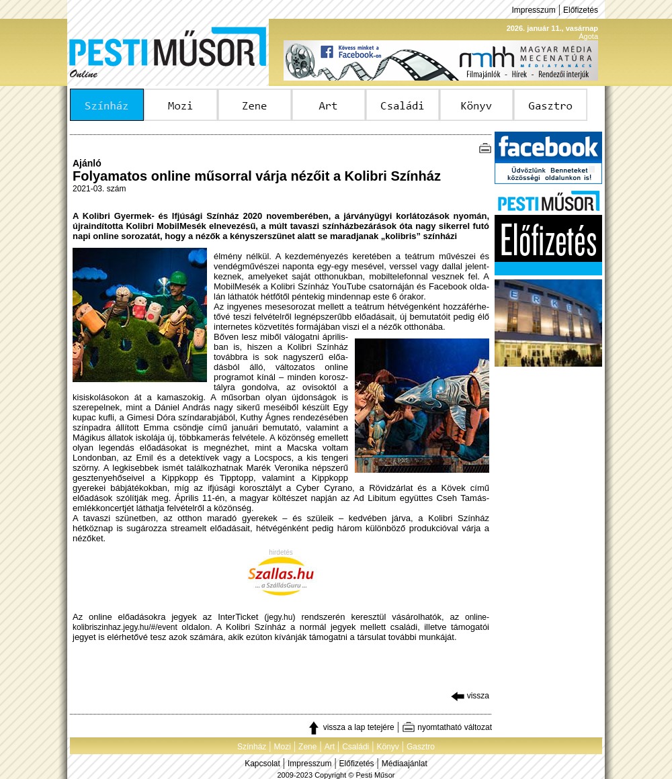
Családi (355, 746)
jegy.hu (280, 617)
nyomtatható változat (447, 727)
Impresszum (533, 10)
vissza (470, 695)
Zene (307, 746)
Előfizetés (580, 10)
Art (330, 746)
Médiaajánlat (404, 763)
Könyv (387, 746)
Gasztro (421, 746)
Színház (251, 746)
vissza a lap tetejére (350, 727)
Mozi (282, 746)
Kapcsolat (262, 763)
